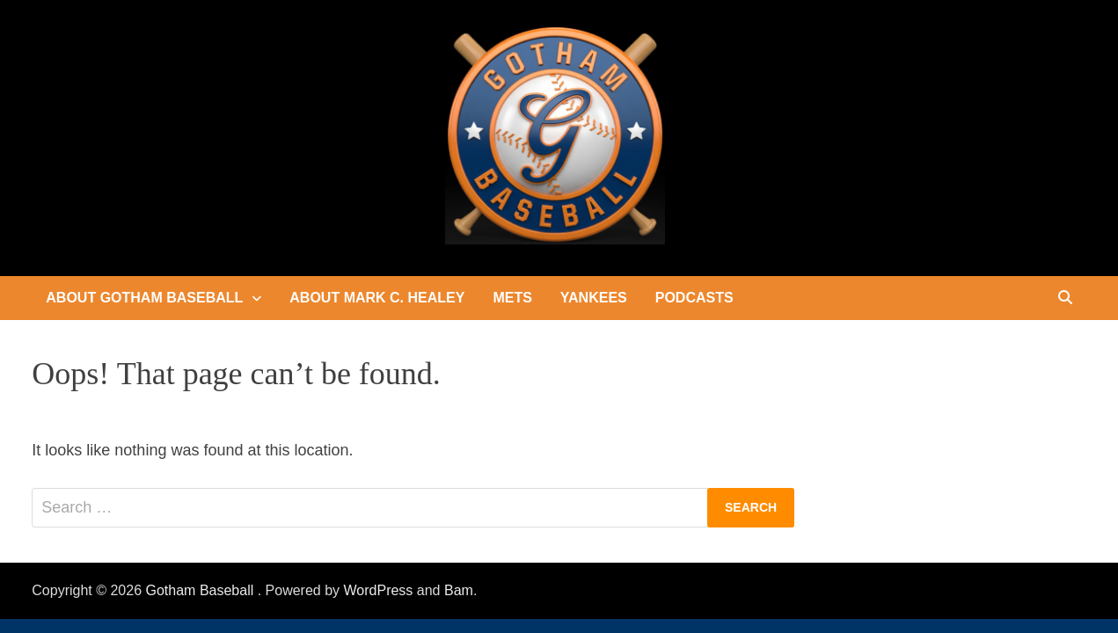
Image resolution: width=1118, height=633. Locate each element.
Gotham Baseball (202, 590)
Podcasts (694, 297)
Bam (458, 590)
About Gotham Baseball (144, 297)
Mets (512, 297)
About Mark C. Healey (376, 297)
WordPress (378, 590)
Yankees (593, 297)
